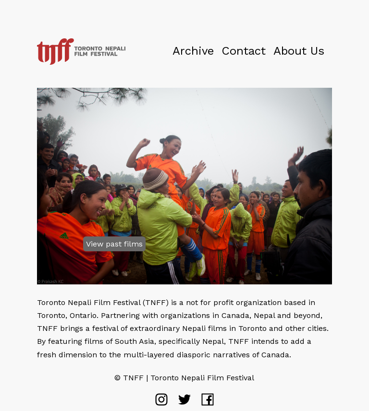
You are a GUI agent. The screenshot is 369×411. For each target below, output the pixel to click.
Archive (193, 51)
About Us (298, 51)
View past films (114, 243)
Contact (243, 51)
